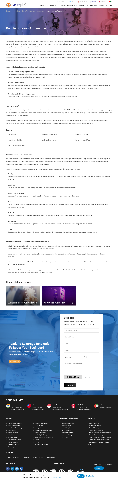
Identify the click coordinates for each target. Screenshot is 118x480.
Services (44, 5)
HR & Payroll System (95, 425)
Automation (41, 11)
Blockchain (65, 437)
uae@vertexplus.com (106, 407)
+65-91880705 (56, 407)
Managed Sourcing (40, 442)
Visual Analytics (66, 428)
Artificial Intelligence (67, 432)
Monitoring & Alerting (41, 435)
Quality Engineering (13, 447)
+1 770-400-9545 (82, 407)
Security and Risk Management (16, 428)
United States (82, 1)
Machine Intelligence (68, 423)
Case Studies (51, 457)
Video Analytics (66, 430)
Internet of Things (67, 435)
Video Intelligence (94, 423)
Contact (110, 5)
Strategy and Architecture (15, 423)
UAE (111, 1)
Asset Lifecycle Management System (100, 432)
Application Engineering (14, 440)
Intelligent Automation (41, 423)
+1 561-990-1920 (37, 407)
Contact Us (99, 468)
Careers (26, 457)
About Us (93, 5)
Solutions (53, 5)
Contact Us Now (14, 361)
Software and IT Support (42, 444)
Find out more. (57, 477)
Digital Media (11, 435)
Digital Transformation (28, 11)
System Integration (40, 432)
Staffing (37, 439)
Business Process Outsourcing (44, 437)
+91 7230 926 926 (16, 407)
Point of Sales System (95, 428)
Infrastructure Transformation (43, 430)
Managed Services (40, 428)
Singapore (102, 1)
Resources (83, 5)
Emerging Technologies (68, 5)
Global (71, 1)
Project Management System (97, 435)
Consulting (16, 11)
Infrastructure (12, 430)
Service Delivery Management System (100, 437)
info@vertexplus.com (17, 409)
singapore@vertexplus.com (60, 409)
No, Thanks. (90, 476)
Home (9, 457)
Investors (103, 5)
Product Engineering (13, 442)
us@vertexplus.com (38, 409)
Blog (42, 457)
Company (17, 457)
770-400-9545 (61, 1)
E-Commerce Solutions (96, 430)
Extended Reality (66, 425)
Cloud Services (39, 425)
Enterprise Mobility (13, 437)
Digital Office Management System (99, 440)
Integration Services (13, 444)
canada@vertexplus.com (84, 409)
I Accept (80, 476)
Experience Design (13, 432)
